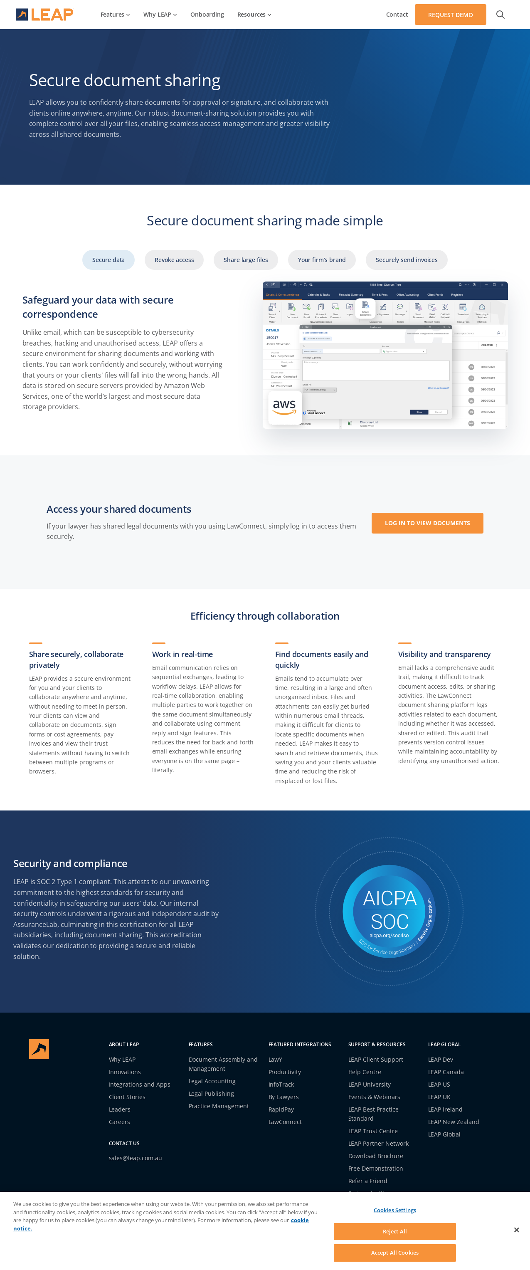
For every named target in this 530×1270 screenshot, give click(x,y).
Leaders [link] (120, 1109)
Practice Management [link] (219, 1106)
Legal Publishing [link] (211, 1093)
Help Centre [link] (365, 1072)
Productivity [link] (285, 1072)
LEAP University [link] (369, 1084)
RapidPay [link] (281, 1109)
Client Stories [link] (127, 1097)
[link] (115, 14)
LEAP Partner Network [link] (378, 1143)
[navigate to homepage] (45, 14)
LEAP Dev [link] (441, 1059)
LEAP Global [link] (444, 1134)
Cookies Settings (395, 1210)
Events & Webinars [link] (374, 1097)
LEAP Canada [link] (446, 1072)
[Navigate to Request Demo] (450, 14)
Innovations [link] (125, 1072)
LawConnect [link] (285, 1122)
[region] (265, 1231)
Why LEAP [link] (122, 1059)
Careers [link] (120, 1122)
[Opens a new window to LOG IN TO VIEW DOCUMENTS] (427, 521)
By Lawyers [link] (284, 1097)
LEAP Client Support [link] (376, 1059)
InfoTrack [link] (281, 1084)
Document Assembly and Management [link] (223, 1063)
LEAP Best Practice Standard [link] (373, 1113)
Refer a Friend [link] (368, 1181)
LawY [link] (276, 1059)
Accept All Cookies (395, 1252)
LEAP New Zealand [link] (454, 1122)
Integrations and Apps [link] (140, 1084)
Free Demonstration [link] (376, 1168)
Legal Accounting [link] (212, 1081)
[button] (500, 14)
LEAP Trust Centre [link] (373, 1131)
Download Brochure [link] (376, 1156)
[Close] (517, 1230)
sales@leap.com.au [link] (136, 1158)
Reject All (395, 1231)
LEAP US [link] (439, 1084)
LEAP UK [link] (439, 1097)
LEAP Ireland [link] (445, 1109)
